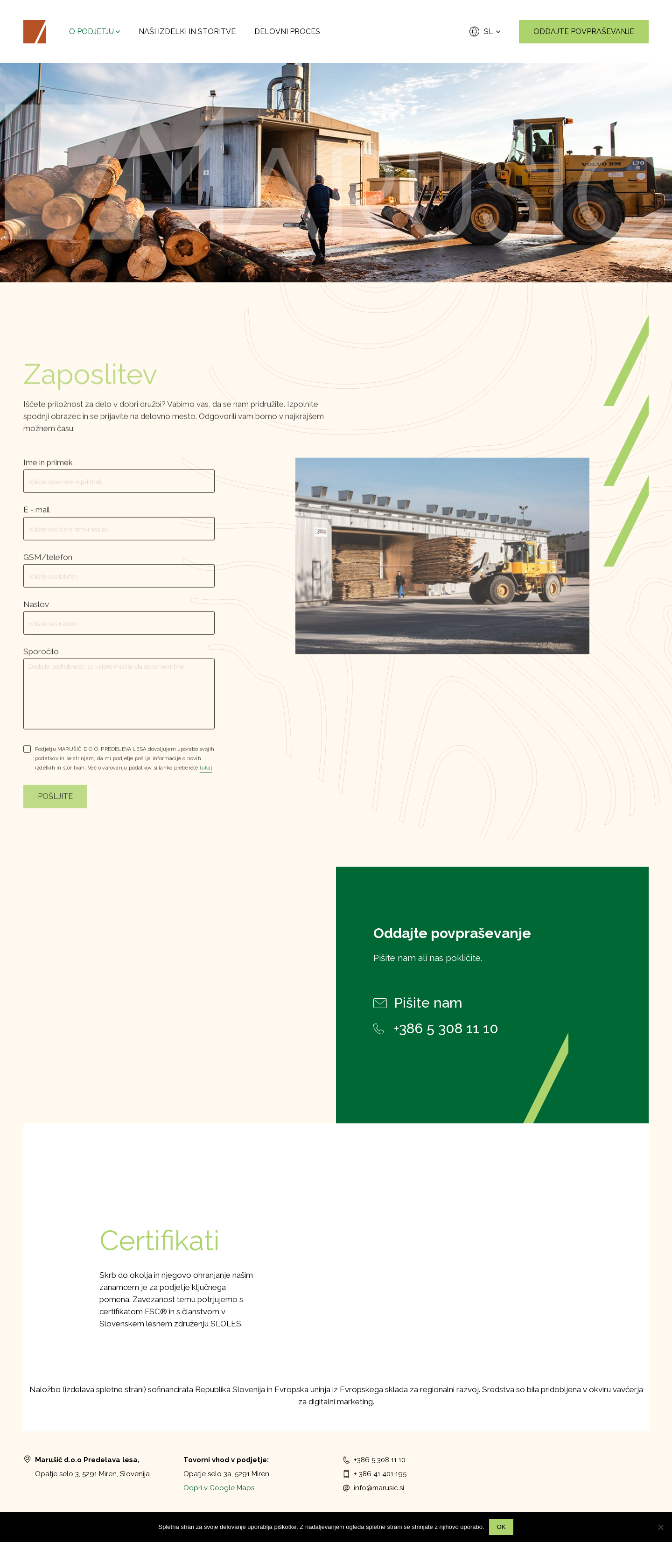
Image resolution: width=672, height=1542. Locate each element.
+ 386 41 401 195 (374, 1474)
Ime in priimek (48, 472)
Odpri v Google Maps (218, 1488)
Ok (501, 1526)
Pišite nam (417, 1003)
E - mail (36, 519)
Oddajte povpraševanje (583, 31)
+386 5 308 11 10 (436, 1029)
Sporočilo (41, 661)
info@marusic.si (373, 1488)
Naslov (36, 613)
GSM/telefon (47, 566)
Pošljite (55, 806)
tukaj (206, 778)
